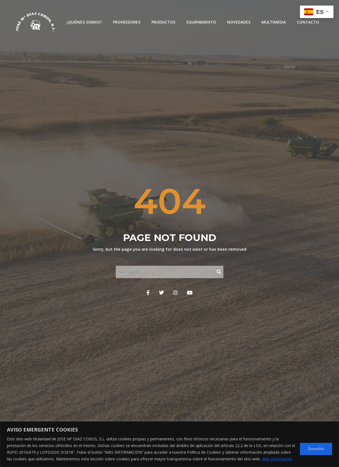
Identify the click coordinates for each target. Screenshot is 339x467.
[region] (169, 444)
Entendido (316, 449)
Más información (277, 458)
